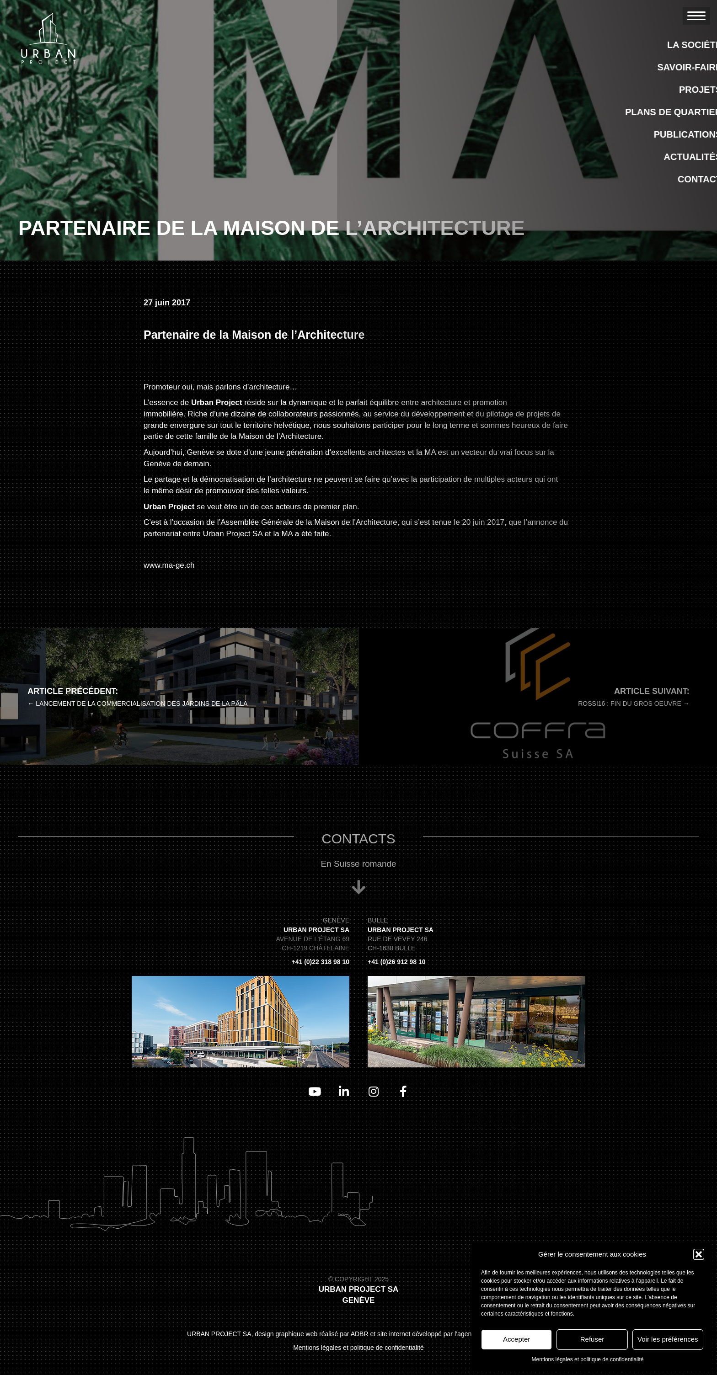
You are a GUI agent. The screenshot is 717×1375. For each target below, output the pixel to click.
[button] (698, 1254)
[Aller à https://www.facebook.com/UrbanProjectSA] (403, 1092)
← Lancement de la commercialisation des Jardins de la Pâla (137, 703)
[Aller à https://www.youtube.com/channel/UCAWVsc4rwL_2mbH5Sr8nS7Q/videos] (314, 1092)
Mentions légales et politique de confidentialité (588, 1359)
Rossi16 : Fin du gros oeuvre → (634, 703)
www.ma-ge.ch (169, 565)
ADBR (360, 1334)
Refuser (592, 1339)
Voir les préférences (667, 1339)
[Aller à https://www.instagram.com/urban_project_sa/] (373, 1092)
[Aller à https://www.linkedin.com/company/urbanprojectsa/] (343, 1092)
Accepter (516, 1339)
